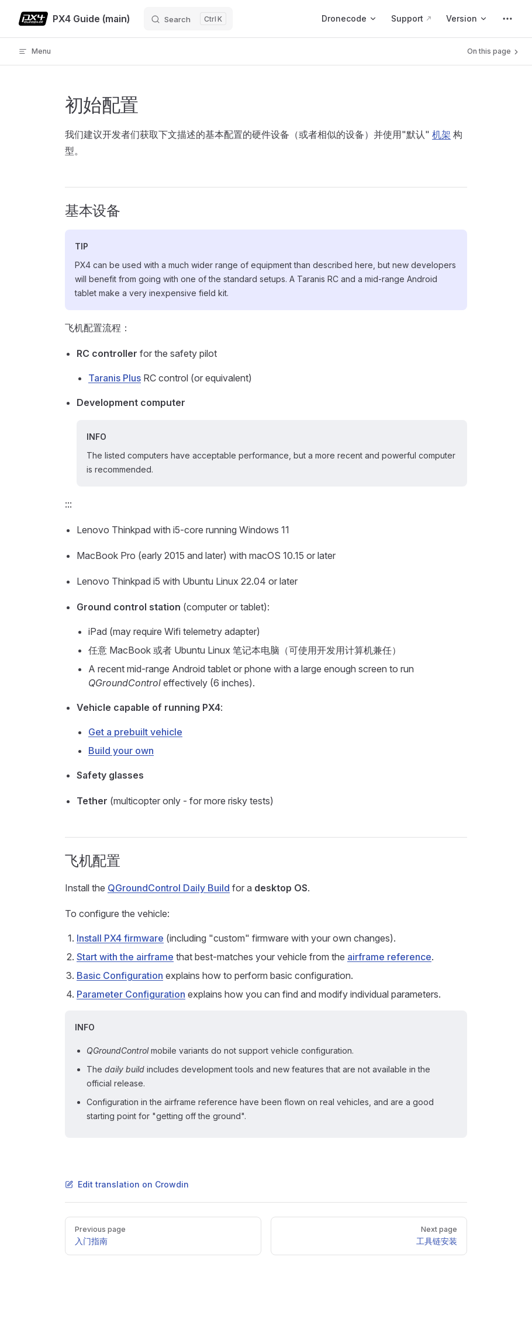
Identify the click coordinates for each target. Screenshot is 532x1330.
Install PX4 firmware (120, 938)
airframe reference (389, 957)
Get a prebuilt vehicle (135, 732)
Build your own (121, 750)
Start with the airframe (125, 957)
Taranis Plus (114, 378)
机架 (441, 134)
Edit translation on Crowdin (127, 1184)
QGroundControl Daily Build (169, 888)
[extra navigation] (507, 18)
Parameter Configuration (131, 994)
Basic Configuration (120, 975)
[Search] (188, 18)
